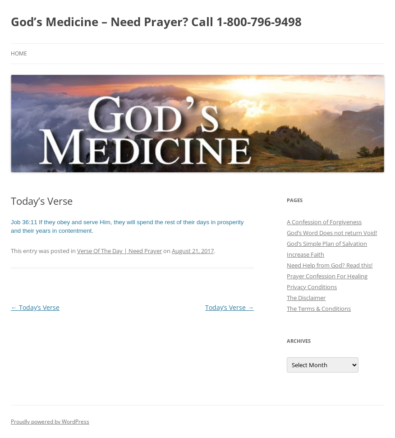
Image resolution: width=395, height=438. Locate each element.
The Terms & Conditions (319, 308)
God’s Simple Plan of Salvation (327, 244)
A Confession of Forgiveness (324, 222)
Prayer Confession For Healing (327, 276)
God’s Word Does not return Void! (332, 233)
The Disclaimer (306, 298)
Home (19, 53)
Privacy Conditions (312, 287)
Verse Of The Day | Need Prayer (119, 251)
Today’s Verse (35, 307)
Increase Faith (305, 254)
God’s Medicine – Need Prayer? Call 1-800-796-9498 (156, 22)
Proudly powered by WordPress (50, 421)
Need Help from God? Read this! (329, 265)
